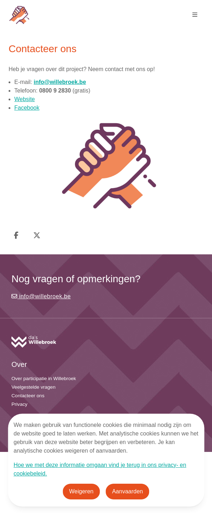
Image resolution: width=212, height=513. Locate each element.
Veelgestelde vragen (33, 387)
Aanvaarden (127, 491)
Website (24, 99)
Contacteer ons (27, 395)
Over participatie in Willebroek (43, 378)
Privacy (19, 404)
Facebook (26, 108)
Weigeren (81, 491)
